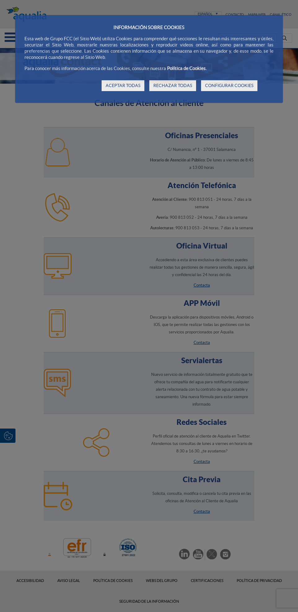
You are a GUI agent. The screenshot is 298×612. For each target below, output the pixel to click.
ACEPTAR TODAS (123, 85)
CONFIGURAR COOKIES (229, 85)
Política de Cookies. (187, 68)
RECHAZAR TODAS (172, 85)
